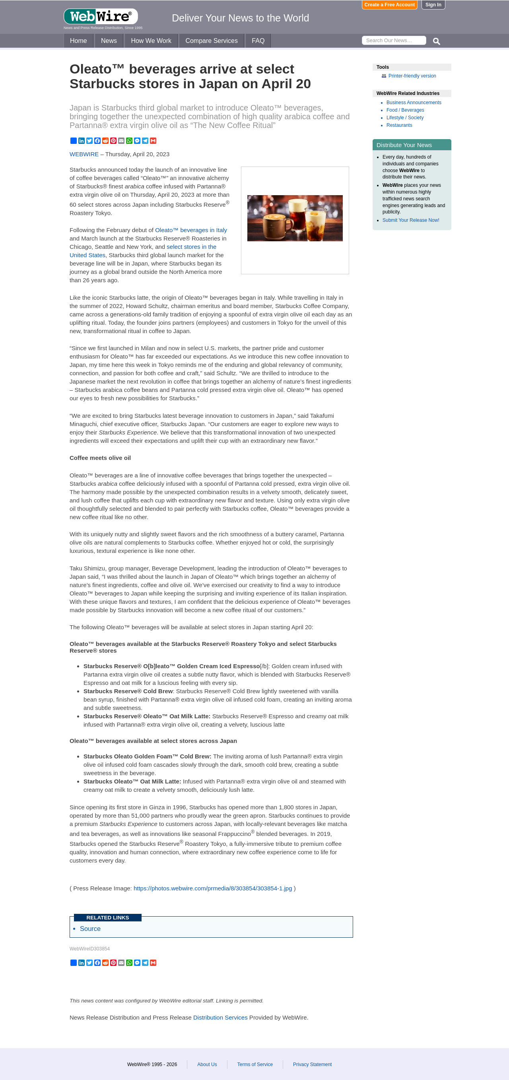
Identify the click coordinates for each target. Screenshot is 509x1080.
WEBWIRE (84, 154)
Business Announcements (414, 102)
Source (90, 928)
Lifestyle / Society (405, 117)
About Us (207, 1064)
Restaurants (399, 125)
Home (78, 40)
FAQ (258, 40)
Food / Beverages (405, 110)
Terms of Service (255, 1064)
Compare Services (211, 40)
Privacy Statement (312, 1064)
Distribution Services (220, 1017)
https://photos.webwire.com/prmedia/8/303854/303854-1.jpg (213, 888)
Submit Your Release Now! (411, 220)
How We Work (151, 40)
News (109, 40)
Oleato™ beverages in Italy (191, 230)
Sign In (433, 5)
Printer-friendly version (412, 76)
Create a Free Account (390, 5)
